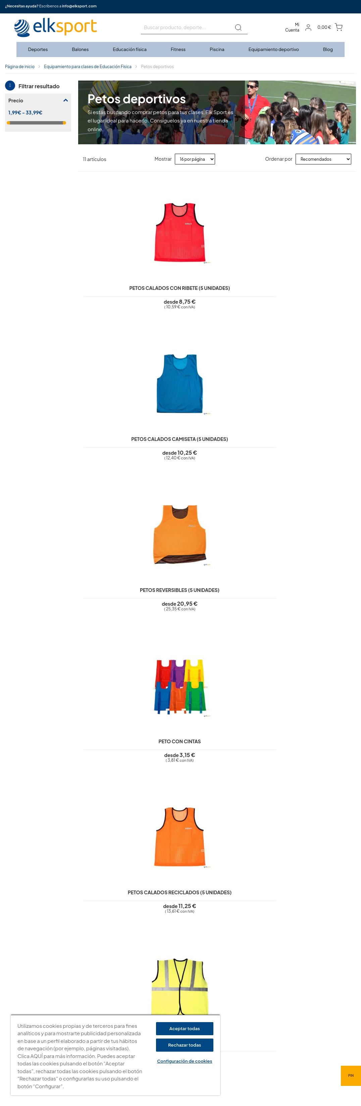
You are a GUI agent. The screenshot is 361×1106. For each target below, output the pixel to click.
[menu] (180, 49)
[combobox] (194, 27)
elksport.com (241, 993)
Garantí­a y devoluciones (159, 1008)
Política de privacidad (156, 979)
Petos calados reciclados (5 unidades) (113, 439)
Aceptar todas (184, 1028)
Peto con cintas (321, 272)
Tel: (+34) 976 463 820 (250, 1038)
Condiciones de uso (154, 998)
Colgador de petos (251, 594)
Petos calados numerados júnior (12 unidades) (251, 439)
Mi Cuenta (292, 27)
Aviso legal (145, 970)
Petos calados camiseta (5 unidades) (182, 278)
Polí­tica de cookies (153, 989)
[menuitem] (38, 49)
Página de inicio (20, 66)
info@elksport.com (79, 6)
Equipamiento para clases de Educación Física (88, 66)
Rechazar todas (184, 1045)
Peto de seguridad (182, 433)
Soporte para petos (182, 594)
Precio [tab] (15, 100)
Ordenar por (278, 159)
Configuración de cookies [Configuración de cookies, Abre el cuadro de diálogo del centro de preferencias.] (184, 1061)
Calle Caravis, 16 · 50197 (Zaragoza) (264, 1003)
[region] (115, 1055)
